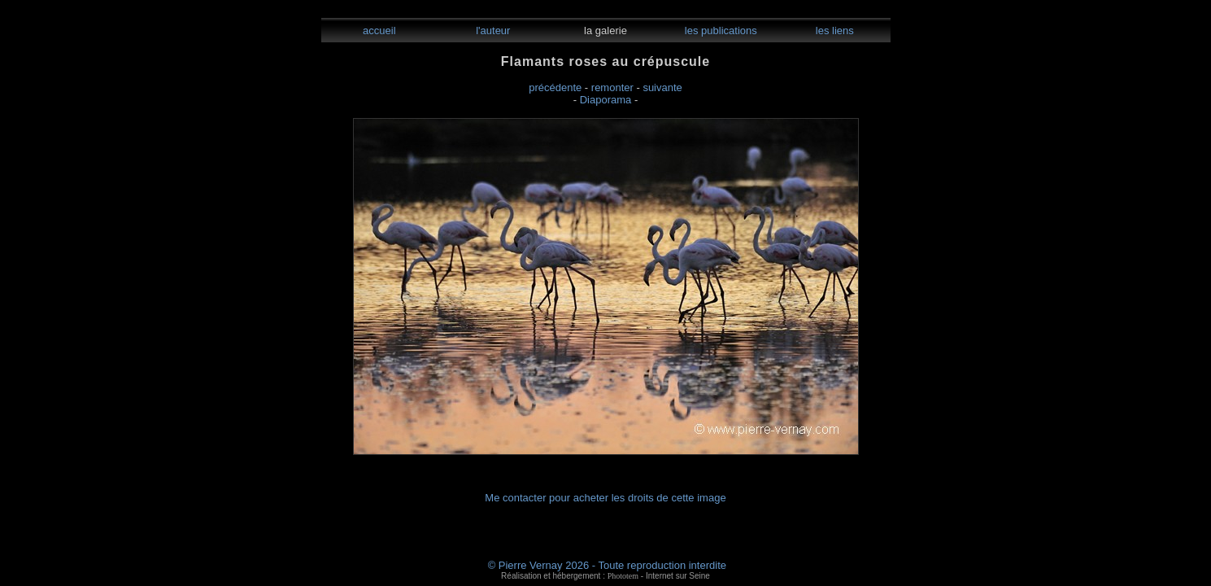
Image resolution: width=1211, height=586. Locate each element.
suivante (662, 87)
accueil (377, 30)
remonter (612, 87)
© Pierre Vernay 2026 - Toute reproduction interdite (607, 565)
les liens (833, 30)
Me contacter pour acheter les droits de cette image (605, 498)
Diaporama (606, 100)
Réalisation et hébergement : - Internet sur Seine (605, 575)
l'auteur (492, 30)
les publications (719, 30)
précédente (555, 87)
